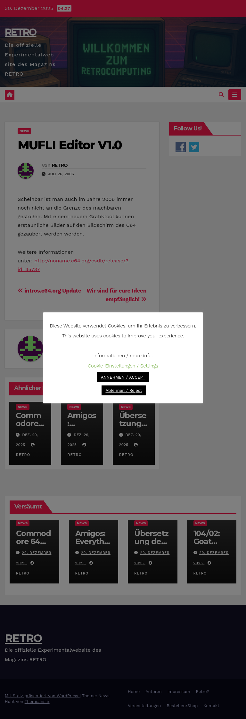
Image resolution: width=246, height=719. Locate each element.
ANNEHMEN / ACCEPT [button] (123, 377)
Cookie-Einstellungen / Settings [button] (123, 366)
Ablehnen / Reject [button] (123, 390)
